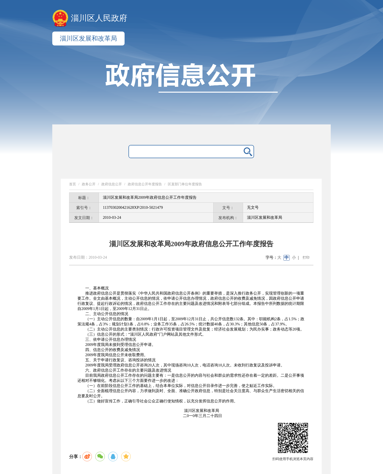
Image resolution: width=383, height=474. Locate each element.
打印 (306, 257)
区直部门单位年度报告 (185, 184)
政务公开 (89, 184)
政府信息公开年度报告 (145, 184)
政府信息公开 (111, 184)
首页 (72, 184)
